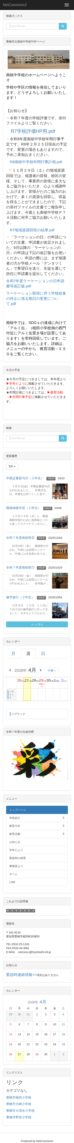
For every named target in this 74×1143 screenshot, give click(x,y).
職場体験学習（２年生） (23, 508)
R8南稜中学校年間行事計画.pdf (36, 162)
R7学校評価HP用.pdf (33, 131)
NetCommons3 (15, 5)
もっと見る (37, 624)
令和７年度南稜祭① (20, 567)
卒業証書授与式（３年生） (25, 478)
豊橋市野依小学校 (18, 1117)
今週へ (52, 670)
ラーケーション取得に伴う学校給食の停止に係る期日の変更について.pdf (36, 298)
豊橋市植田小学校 (18, 1097)
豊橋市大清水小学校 (20, 1110)
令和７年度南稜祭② (20, 537)
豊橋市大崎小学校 (18, 1104)
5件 (12, 466)
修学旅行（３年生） (20, 597)
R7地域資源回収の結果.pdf (32, 230)
